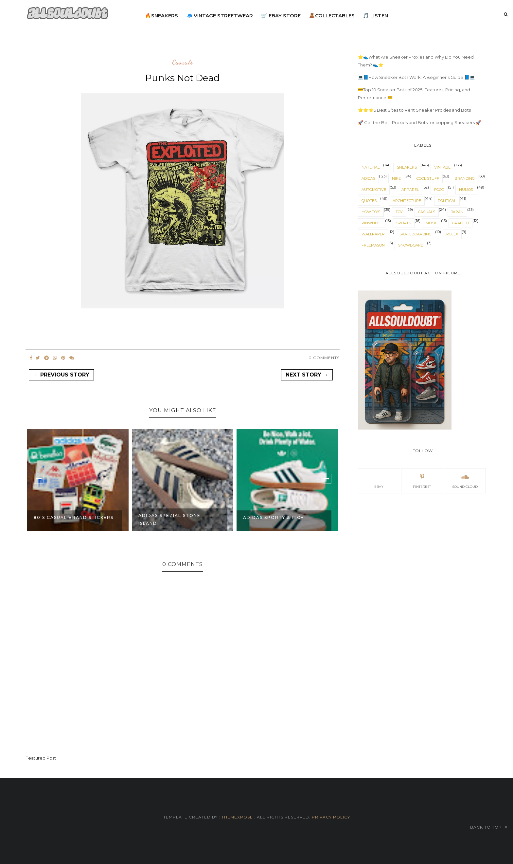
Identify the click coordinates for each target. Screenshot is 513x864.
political (447, 200)
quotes (369, 200)
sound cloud (465, 480)
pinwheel (371, 223)
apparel (410, 189)
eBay (379, 480)
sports (403, 223)
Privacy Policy (330, 817)
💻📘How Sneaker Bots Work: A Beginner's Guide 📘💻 (416, 77)
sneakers (407, 167)
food (439, 189)
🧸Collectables (332, 15)
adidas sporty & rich (273, 517)
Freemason (373, 245)
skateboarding (415, 234)
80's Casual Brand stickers (74, 517)
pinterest (422, 480)
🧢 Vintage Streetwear (219, 15)
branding (464, 178)
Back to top (488, 827)
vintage (442, 167)
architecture (407, 200)
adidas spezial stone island (169, 519)
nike (396, 178)
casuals (182, 62)
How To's (371, 212)
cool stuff (427, 178)
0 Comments (324, 357)
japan (457, 212)
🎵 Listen (375, 15)
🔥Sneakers (161, 15)
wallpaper (373, 234)
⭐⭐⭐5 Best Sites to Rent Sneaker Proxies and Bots (414, 110)
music (431, 223)
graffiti (460, 223)
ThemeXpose (237, 817)
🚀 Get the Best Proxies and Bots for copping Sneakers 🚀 (419, 122)
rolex (452, 234)
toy (399, 212)
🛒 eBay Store (281, 15)
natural (371, 167)
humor (466, 189)
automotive (374, 189)
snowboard (410, 245)
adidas (368, 178)
